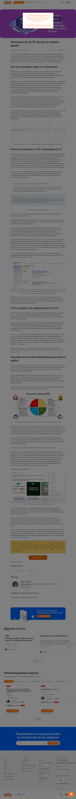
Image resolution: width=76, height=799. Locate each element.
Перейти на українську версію (38, 25)
